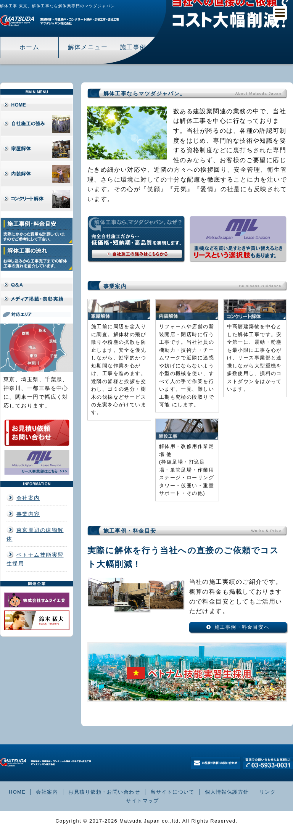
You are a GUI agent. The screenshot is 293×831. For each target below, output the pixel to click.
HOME (17, 792)
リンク (267, 792)
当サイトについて (172, 792)
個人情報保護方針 (227, 792)
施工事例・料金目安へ (241, 627)
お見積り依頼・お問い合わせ (104, 792)
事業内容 (28, 514)
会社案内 (28, 498)
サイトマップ (142, 801)
